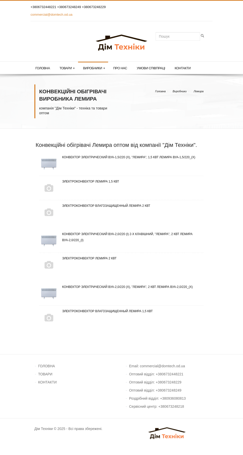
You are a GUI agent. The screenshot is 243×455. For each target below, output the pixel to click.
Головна (42, 68)
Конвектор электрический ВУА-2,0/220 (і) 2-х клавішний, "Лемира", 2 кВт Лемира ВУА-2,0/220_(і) (115, 237)
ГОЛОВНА (46, 366)
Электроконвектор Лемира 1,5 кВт (79, 181)
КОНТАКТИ (47, 382)
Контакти (182, 68)
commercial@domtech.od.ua (51, 14)
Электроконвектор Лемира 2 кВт (77, 258)
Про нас (120, 68)
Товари (67, 68)
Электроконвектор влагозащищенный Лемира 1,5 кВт (96, 311)
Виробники (94, 68)
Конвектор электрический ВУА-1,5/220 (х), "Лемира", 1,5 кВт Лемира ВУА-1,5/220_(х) (117, 157)
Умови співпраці (151, 68)
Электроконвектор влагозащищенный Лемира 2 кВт (94, 206)
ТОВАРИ (45, 374)
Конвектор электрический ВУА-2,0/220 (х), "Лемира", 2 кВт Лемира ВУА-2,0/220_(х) (116, 287)
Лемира (199, 91)
